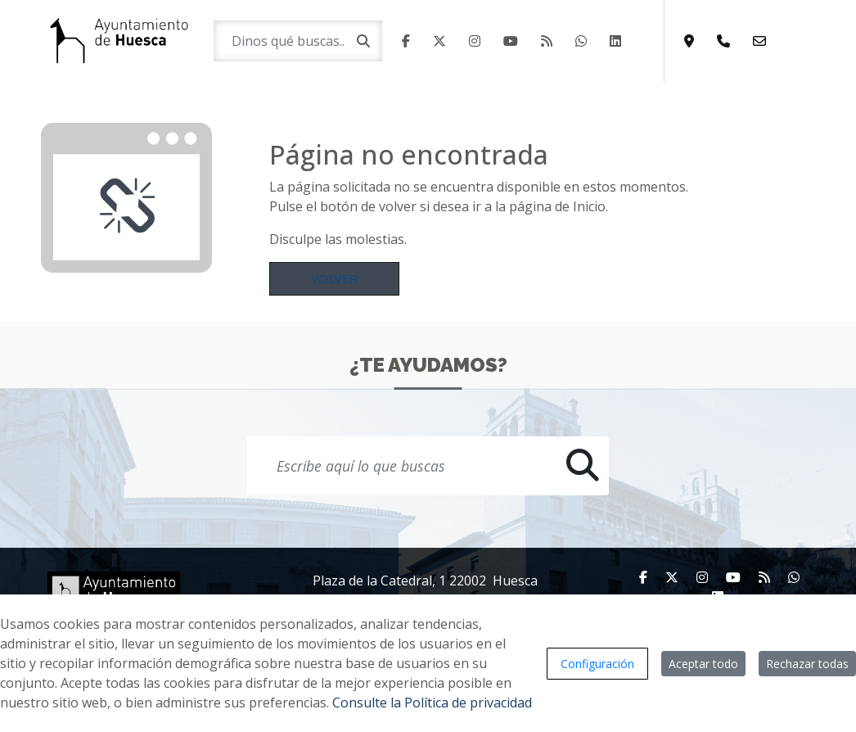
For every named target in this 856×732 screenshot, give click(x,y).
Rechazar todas (807, 663)
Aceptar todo (703, 663)
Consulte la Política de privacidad (432, 703)
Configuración (597, 663)
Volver (334, 278)
